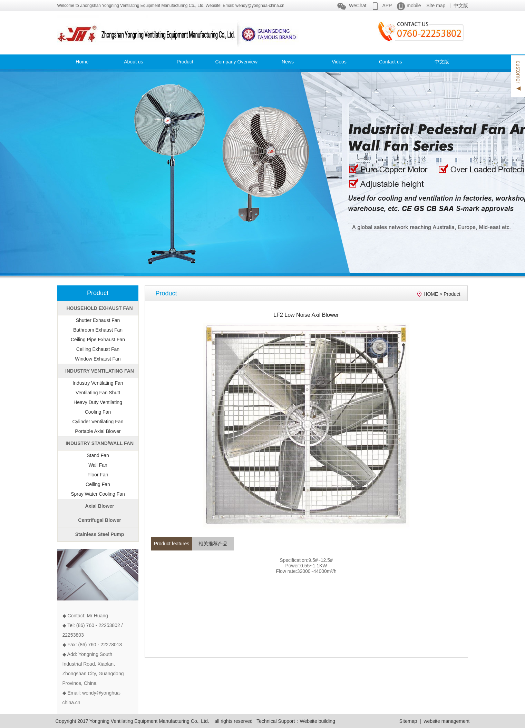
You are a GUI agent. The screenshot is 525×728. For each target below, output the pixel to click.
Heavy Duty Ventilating (98, 402)
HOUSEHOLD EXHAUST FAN (99, 308)
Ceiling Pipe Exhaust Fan (98, 339)
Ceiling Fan (98, 484)
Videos (339, 61)
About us (133, 61)
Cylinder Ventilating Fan (98, 421)
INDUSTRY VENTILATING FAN (99, 371)
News (288, 61)
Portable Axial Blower (97, 431)
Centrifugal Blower (99, 520)
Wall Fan (97, 465)
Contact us (390, 61)
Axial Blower (99, 506)
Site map (435, 5)
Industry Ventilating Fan (97, 383)
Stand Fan (98, 455)
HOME (431, 294)
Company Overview (236, 61)
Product (185, 61)
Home (82, 61)
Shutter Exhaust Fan (98, 320)
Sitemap (408, 721)
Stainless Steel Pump (99, 534)
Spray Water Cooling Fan (98, 494)
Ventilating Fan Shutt (98, 392)
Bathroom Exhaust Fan (98, 330)
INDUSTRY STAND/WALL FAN (100, 443)
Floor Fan (98, 474)
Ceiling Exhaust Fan (97, 349)
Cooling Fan (98, 412)
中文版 (461, 5)
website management (446, 721)
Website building (317, 721)
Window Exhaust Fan (97, 359)
